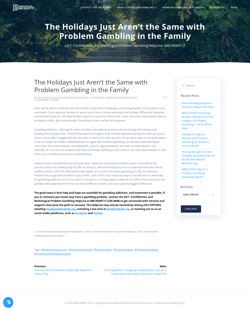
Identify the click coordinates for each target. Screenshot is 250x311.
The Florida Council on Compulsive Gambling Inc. (63, 97)
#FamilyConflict (103, 249)
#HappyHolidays (123, 249)
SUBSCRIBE (191, 209)
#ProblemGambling (146, 249)
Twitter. (98, 213)
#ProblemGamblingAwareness (52, 254)
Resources (217, 7)
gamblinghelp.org (118, 209)
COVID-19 (99, 97)
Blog (234, 7)
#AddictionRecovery (81, 249)
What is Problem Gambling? (136, 7)
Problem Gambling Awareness (121, 97)
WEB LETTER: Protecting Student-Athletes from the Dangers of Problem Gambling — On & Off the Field (197, 120)
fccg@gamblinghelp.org (61, 209)
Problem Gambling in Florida (182, 7)
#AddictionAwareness (54, 249)
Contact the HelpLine (95, 7)
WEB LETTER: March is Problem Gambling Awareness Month (195, 173)
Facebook (81, 213)
